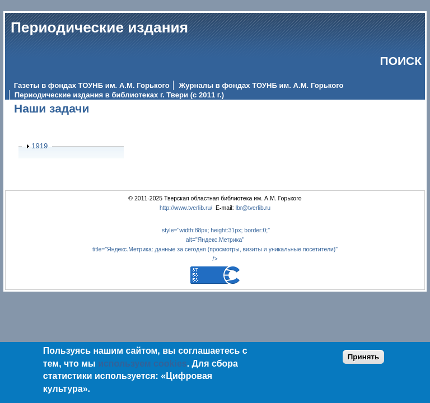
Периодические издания (99, 27)
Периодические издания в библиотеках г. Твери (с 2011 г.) (119, 95)
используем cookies (142, 363)
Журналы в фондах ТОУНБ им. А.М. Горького (261, 85)
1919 (39, 146)
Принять (363, 357)
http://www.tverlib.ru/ (186, 208)
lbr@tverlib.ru (253, 208)
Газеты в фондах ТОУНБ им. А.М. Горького (92, 85)
